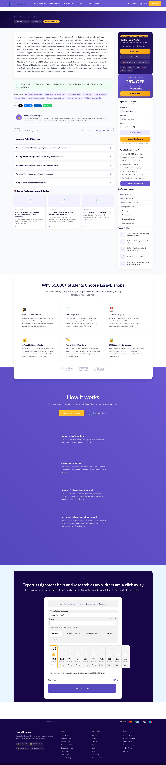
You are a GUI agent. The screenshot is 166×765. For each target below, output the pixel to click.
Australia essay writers (28, 17)
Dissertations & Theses (130, 202)
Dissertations (68, 3)
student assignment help (36, 98)
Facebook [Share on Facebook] (28, 106)
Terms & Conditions (129, 738)
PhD (55, 640)
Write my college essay (75, 98)
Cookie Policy (127, 748)
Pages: (52, 618)
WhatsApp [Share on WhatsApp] (47, 106)
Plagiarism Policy (128, 745)
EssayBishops (23, 731)
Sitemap (125, 751)
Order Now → (135, 51)
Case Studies (126, 215)
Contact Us (95, 754)
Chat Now (132, 3)
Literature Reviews (128, 219)
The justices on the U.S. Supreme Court (27, 131)
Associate (55, 633)
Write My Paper (40, 3)
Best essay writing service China (55, 94)
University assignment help (55, 98)
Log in (143, 3)
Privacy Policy (127, 735)
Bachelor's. (73, 633)
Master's (110, 633)
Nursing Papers (127, 211)
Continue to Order (81, 688)
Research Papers (128, 198)
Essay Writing (127, 194)
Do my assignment (74, 94)
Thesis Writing (66, 758)
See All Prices (135, 57)
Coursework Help (128, 223)
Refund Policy (127, 741)
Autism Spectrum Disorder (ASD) (94, 212)
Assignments (54, 3)
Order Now (154, 3)
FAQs (89, 3)
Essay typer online (100, 94)
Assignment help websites (33, 94)
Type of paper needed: (59, 611)
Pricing (94, 738)
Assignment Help (128, 206)
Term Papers (65, 751)
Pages (122, 123)
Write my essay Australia (93, 98)
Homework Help (20, 98)
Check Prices (100, 413)
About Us (95, 735)
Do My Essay (87, 94)
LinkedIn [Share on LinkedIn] (37, 106)
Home (16, 17)
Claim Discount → (135, 93)
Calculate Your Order (71, 413)
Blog (93, 751)
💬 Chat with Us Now (135, 183)
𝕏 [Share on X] (20, 106)
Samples (81, 3)
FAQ (93, 748)
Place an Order (97, 758)
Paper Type (123, 107)
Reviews (98, 3)
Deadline (123, 115)
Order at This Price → (135, 139)
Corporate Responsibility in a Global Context (98, 131)
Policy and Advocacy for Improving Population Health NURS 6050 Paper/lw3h (27, 214)
